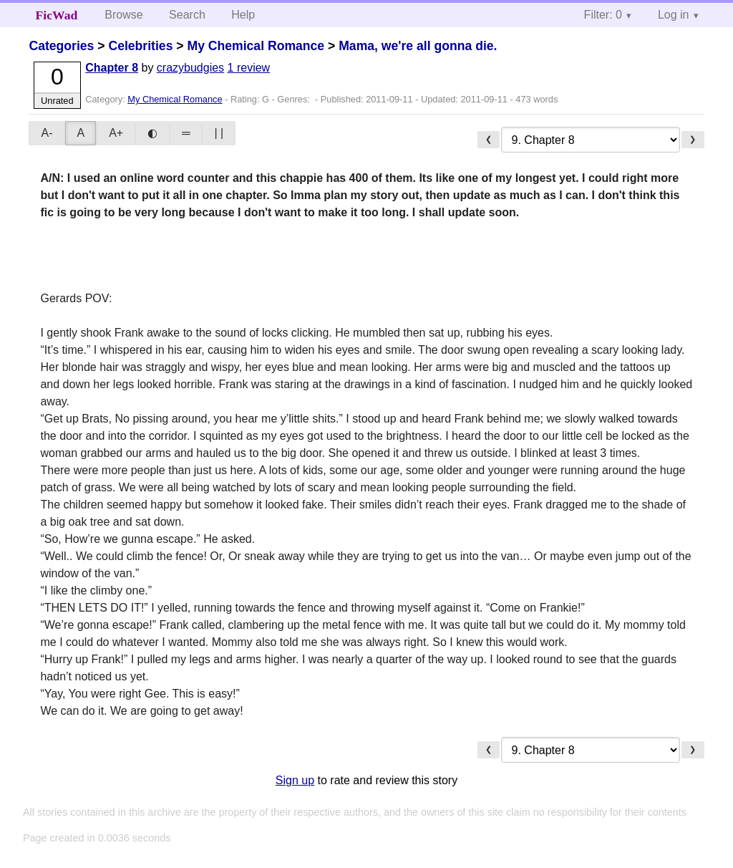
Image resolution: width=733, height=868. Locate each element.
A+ (116, 133)
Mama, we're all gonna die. (418, 46)
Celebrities (140, 46)
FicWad (57, 15)
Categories (61, 46)
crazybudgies (190, 68)
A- (46, 133)
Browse (123, 15)
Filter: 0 (603, 15)
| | (218, 133)
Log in (673, 15)
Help (243, 15)
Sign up (295, 780)
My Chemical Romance (255, 46)
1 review (249, 68)
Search (187, 15)
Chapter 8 (111, 68)
